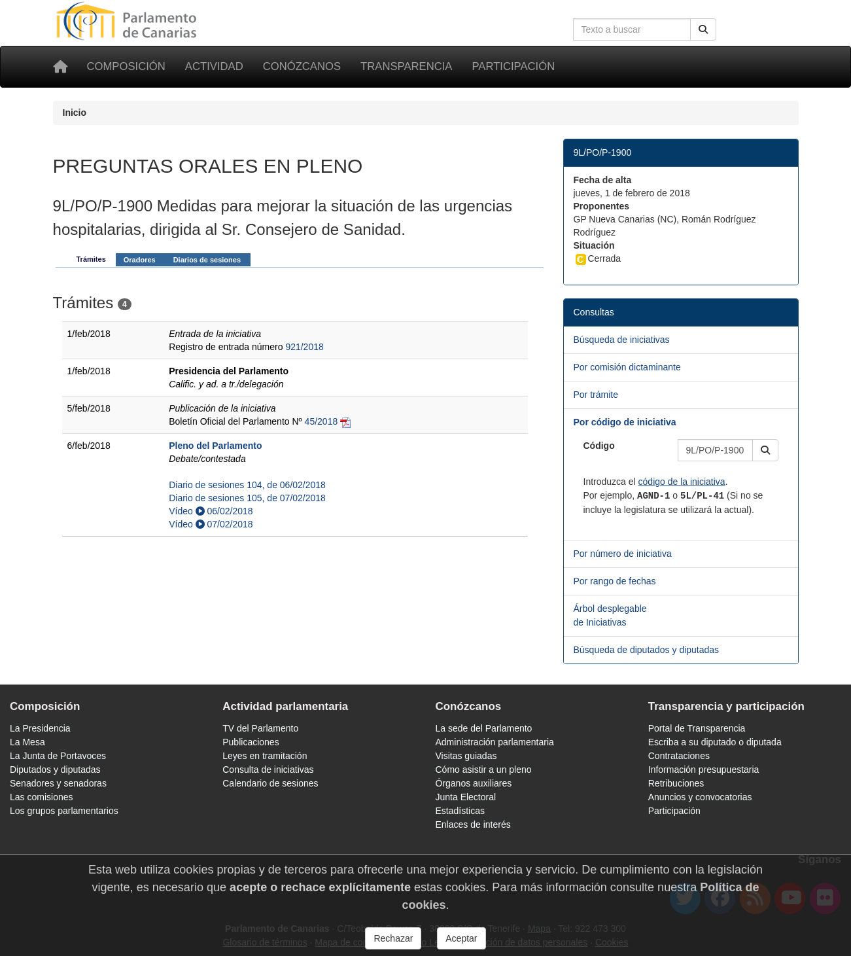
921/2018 (304, 347)
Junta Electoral (466, 797)
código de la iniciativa (681, 481)
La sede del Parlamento (484, 728)
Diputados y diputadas (55, 769)
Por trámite (596, 394)
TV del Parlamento (260, 728)
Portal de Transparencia (697, 728)
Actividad (214, 66)
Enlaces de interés (473, 824)
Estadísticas (460, 811)
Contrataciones (679, 756)
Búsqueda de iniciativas (622, 339)
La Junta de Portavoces (58, 756)
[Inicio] (60, 66)
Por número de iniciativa (623, 553)
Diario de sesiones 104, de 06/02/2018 (247, 485)
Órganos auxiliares (474, 783)
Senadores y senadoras (58, 783)
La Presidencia (40, 728)
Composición (126, 66)
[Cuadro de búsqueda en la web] (632, 29)
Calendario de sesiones (270, 783)
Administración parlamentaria (495, 742)
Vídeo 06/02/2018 (210, 511)
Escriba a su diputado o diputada (715, 742)
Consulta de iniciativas (267, 769)
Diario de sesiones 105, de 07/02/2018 (247, 498)
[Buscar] (703, 29)
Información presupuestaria (703, 769)
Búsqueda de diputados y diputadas (647, 650)
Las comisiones (41, 797)
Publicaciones (250, 742)
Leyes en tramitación (264, 756)
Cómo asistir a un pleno (484, 769)
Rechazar (393, 938)
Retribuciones (676, 783)
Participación (513, 66)
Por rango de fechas (615, 581)
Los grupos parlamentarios (64, 811)
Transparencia (406, 66)
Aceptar (461, 938)
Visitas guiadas (466, 756)
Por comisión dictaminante (627, 367)
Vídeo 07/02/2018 (210, 524)
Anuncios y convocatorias (700, 797)
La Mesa (27, 742)
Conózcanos (302, 66)
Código (599, 445)
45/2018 (321, 421)
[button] (765, 450)
